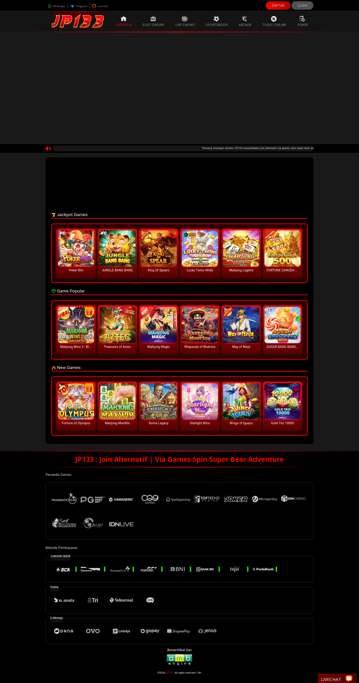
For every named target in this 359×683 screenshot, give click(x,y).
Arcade (245, 21)
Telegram (78, 6)
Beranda (124, 21)
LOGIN (302, 5)
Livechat (100, 6)
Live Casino (185, 21)
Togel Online (274, 21)
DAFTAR (278, 5)
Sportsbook (217, 21)
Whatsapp (56, 6)
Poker (302, 21)
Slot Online (153, 21)
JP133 (169, 672)
